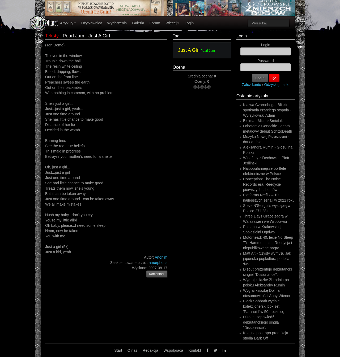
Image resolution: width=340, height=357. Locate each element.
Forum (155, 23)
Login (189, 23)
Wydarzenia (117, 23)
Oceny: (200, 81)
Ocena (179, 67)
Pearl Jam (208, 51)
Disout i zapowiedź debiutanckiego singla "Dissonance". (261, 322)
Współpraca (173, 350)
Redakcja (150, 350)
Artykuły (68, 23)
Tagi (176, 36)
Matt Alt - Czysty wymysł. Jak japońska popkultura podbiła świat (267, 258)
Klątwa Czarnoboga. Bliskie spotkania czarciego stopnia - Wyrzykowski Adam (267, 110)
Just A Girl (188, 50)
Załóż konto (251, 84)
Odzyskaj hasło (277, 84)
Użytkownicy (91, 23)
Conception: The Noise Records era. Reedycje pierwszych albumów (262, 184)
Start (118, 350)
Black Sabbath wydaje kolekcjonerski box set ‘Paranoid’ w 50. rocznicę (263, 306)
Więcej (172, 23)
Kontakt (194, 350)
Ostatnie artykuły (252, 96)
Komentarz (157, 274)
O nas (132, 350)
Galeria (138, 23)
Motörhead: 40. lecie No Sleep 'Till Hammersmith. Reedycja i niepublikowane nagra (268, 242)
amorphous (158, 262)
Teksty (52, 35)
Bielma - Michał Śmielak (263, 121)
